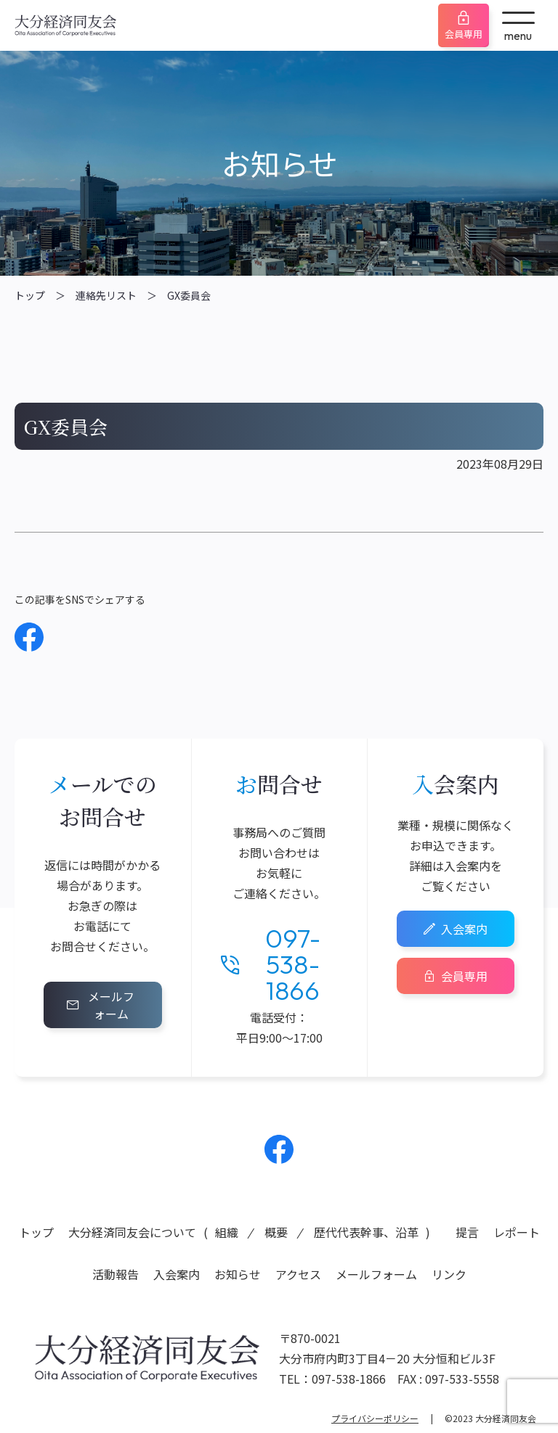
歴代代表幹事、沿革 (366, 1232)
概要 (276, 1232)
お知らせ (237, 1274)
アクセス (298, 1274)
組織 (226, 1232)
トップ (30, 295)
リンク (449, 1274)
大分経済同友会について (132, 1232)
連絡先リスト (106, 295)
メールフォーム (111, 1005)
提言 (467, 1232)
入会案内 (464, 928)
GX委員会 (189, 295)
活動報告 (115, 1274)
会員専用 (463, 34)
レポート (516, 1232)
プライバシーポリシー (374, 1418)
